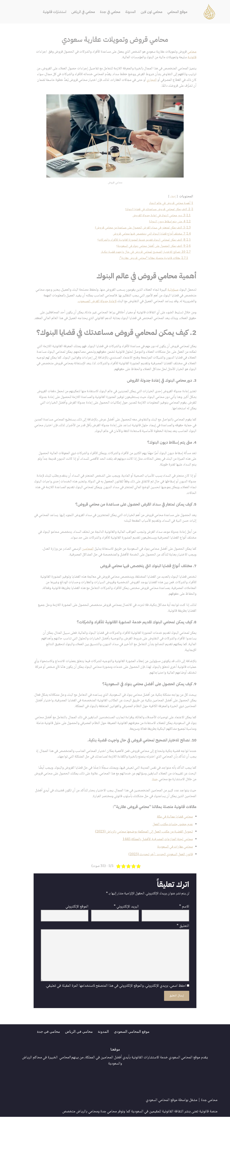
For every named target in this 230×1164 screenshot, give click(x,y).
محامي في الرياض (82, 12)
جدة (113, 820)
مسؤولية (171, 296)
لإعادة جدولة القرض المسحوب (64, 308)
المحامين (79, 569)
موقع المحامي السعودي (133, 1078)
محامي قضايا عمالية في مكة (173, 858)
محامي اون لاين (153, 12)
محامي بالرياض (87, 1159)
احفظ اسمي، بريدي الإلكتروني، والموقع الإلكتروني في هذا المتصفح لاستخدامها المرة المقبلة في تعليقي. (115, 1033)
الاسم (184, 950)
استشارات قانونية (51, 12)
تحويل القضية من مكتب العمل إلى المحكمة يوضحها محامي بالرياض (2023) (140, 874)
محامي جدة (209, 1147)
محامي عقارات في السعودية (173, 890)
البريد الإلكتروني (126, 950)
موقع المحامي (180, 12)
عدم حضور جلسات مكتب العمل (171, 866)
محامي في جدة (110, 12)
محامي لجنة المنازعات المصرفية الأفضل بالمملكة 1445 (155, 882)
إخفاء (172, 199)
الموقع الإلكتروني (77, 950)
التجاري (121, 82)
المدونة (131, 12)
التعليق (183, 970)
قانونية (179, 58)
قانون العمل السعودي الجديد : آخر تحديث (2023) (158, 897)
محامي (191, 52)
